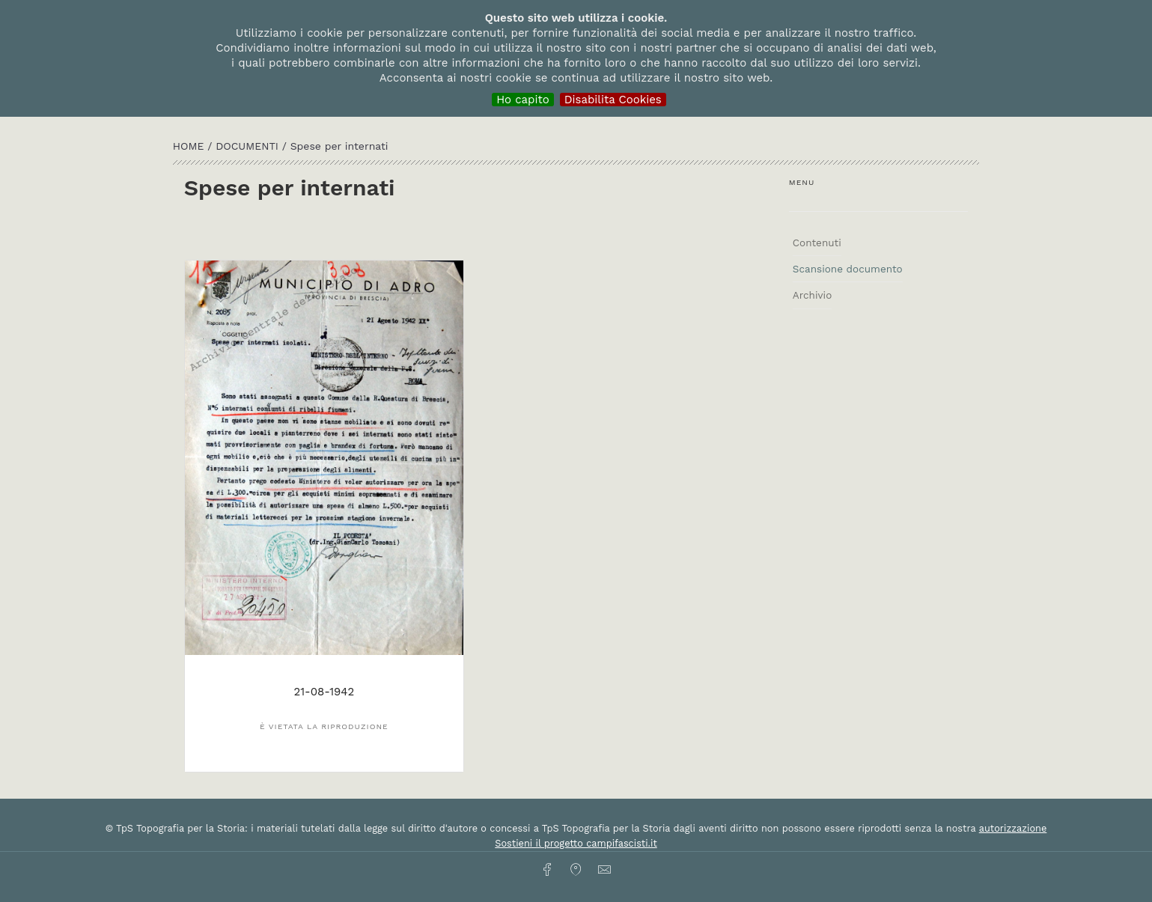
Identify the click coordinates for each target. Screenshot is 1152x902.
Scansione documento (848, 269)
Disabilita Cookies (613, 99)
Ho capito (522, 99)
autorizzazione (1013, 828)
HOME (190, 146)
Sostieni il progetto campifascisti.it (575, 843)
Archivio (812, 295)
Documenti (249, 146)
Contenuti (817, 243)
